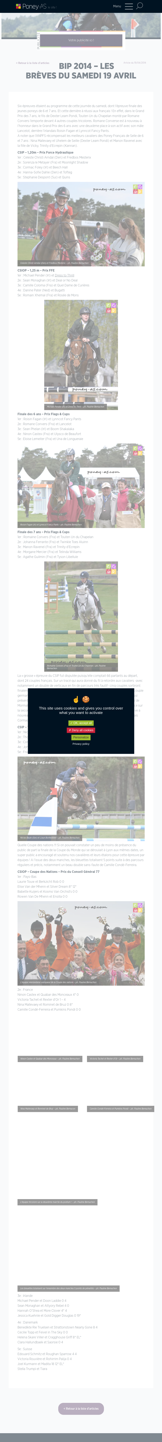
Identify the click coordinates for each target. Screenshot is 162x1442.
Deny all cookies (81, 730)
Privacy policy (81, 743)
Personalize (81, 737)
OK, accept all (81, 723)
